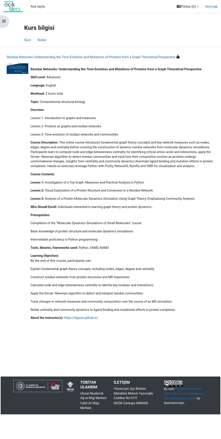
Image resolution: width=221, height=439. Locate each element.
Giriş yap (211, 6)
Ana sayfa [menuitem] (38, 6)
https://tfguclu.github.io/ (92, 336)
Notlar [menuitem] (42, 40)
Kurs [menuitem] (27, 40)
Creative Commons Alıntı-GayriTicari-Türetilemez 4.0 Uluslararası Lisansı (182, 413)
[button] (188, 6)
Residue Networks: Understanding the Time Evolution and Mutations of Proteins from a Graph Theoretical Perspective (100, 57)
